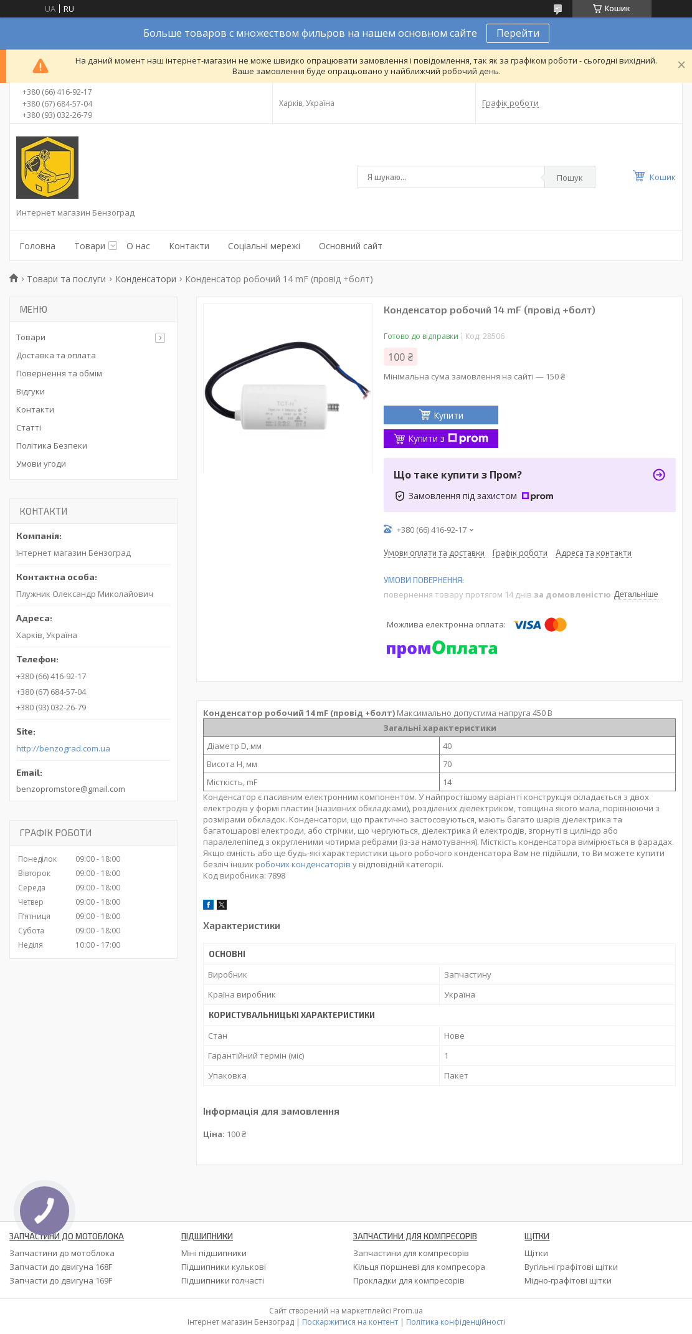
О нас (138, 246)
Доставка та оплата (56, 355)
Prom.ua (408, 1310)
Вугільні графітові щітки (571, 1266)
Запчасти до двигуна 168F (60, 1266)
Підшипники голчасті (222, 1280)
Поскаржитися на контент (350, 1322)
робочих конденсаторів (303, 864)
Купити (448, 415)
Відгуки (30, 391)
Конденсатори (145, 279)
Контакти (189, 246)
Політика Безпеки (51, 445)
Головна (37, 246)
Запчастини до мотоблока (62, 1253)
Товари (89, 246)
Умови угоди (41, 463)
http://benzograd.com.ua (63, 748)
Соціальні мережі (264, 246)
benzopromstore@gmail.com (70, 788)
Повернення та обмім (59, 373)
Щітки (536, 1253)
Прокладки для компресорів (409, 1280)
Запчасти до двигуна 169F (60, 1280)
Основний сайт (350, 246)
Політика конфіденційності (455, 1322)
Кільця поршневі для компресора (419, 1266)
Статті (28, 427)
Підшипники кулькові (223, 1266)
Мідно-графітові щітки (568, 1280)
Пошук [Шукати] (570, 177)
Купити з (448, 438)
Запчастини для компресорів (411, 1253)
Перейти (517, 33)
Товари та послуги (66, 279)
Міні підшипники (214, 1253)
